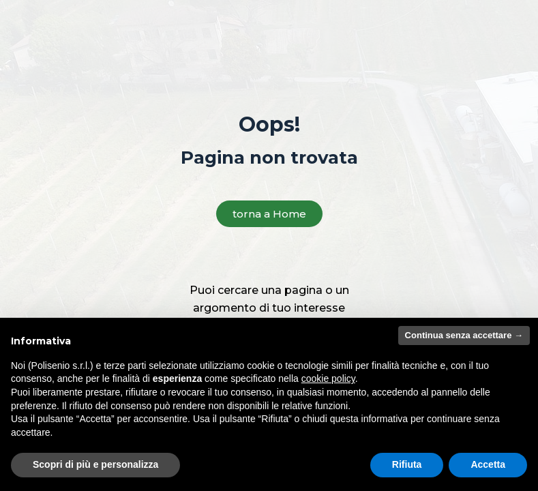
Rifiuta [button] (407, 464)
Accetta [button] (487, 464)
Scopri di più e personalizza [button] (95, 464)
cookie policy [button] (328, 378)
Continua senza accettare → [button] (464, 335)
